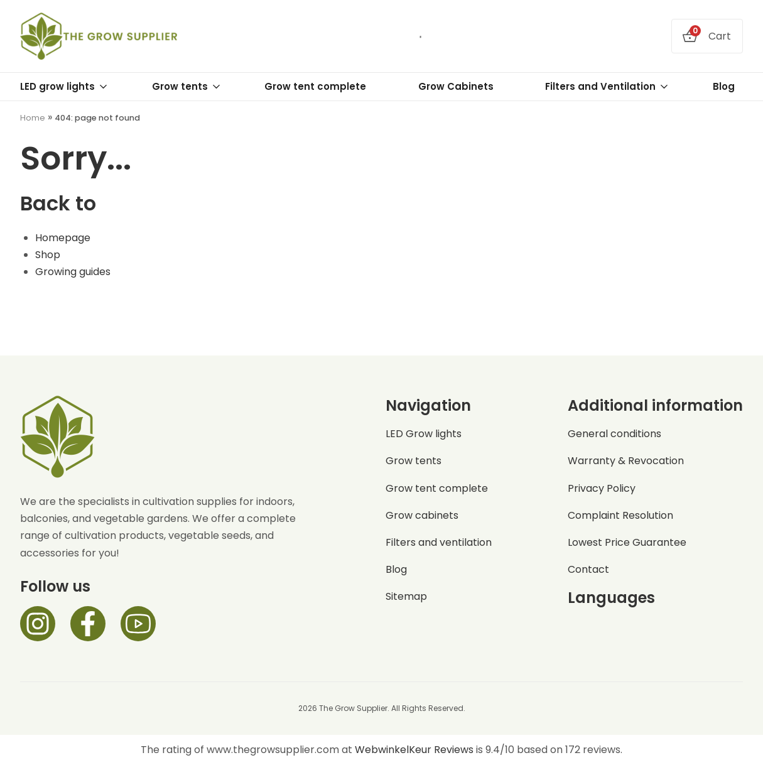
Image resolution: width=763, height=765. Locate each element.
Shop (47, 254)
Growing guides (73, 271)
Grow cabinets (422, 515)
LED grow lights (64, 86)
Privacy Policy (602, 488)
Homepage (62, 238)
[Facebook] (88, 623)
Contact (588, 569)
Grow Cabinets (456, 86)
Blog (724, 86)
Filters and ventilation (439, 542)
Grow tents (186, 86)
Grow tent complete (315, 86)
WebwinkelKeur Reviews (414, 749)
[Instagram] (37, 623)
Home (32, 117)
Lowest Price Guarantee (627, 542)
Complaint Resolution (620, 515)
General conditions (614, 433)
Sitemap (406, 596)
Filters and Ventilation (607, 86)
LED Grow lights (424, 433)
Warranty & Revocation (626, 460)
